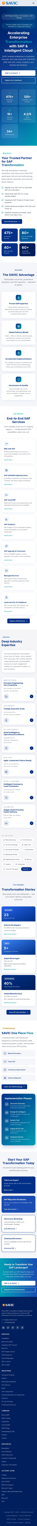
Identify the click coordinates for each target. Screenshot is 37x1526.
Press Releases (7, 1451)
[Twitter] (8, 1327)
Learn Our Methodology (14, 1087)
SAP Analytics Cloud (8, 1351)
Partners (4, 1435)
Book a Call (9, 1190)
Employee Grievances (9, 1478)
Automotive (28, 849)
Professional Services (9, 1405)
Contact (4, 1475)
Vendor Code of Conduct (15, 1522)
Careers (4, 1438)
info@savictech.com (9, 1320)
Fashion (7, 864)
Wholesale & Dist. (10, 854)
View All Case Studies (18, 1012)
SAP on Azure (6, 1361)
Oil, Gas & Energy (10, 845)
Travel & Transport (10, 869)
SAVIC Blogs (6, 1428)
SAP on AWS (6, 1365)
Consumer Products (11, 849)
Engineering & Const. (11, 859)
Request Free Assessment (14, 1290)
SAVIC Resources (7, 1455)
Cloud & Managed (7, 1358)
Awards (4, 1461)
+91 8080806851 (8, 1322)
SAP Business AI (7, 1355)
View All (26, 869)
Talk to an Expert (12, 73)
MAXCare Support (7, 1485)
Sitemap (27, 1522)
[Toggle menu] (33, 3)
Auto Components (7, 1391)
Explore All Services (18, 621)
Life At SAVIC (6, 1481)
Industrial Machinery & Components (13, 1395)
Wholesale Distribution (9, 1381)
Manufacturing (9, 840)
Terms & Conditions (24, 1519)
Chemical (4, 1398)
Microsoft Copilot (7, 1341)
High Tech (26, 845)
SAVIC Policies (11, 1519)
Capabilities (5, 1338)
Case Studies (6, 1425)
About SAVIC (6, 1415)
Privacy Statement (25, 1515)
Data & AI (4, 1348)
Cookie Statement (12, 1515)
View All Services (12, 221)
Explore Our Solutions (13, 80)
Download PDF (10, 1248)
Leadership (5, 1421)
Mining (27, 859)
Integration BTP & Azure (9, 1345)
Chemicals (20, 864)
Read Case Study (11, 934)
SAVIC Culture (6, 1418)
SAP (3, 1501)
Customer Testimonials (9, 1458)
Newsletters (5, 1448)
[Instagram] (22, 1327)
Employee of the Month (9, 1465)
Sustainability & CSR (8, 1431)
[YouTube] (13, 1327)
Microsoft (5, 1498)
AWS (3, 1495)
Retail (3, 1388)
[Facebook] (17, 1327)
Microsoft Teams (7, 1488)
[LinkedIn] (3, 1327)
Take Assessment (11, 1209)
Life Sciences (26, 840)
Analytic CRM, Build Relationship (12, 1491)
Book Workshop (10, 1229)
